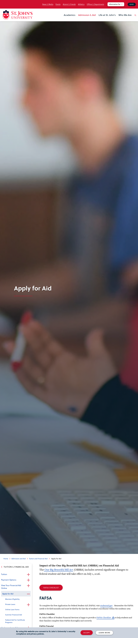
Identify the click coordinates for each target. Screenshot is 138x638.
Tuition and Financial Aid (38, 558)
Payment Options (8, 579)
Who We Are (125, 15)
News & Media (47, 4)
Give (132, 4)
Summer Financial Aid (13, 614)
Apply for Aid (7, 593)
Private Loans (10, 604)
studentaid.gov (106, 605)
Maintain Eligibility (12, 599)
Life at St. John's (107, 15)
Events (58, 4)
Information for (114, 4)
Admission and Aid (18, 558)
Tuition (4, 574)
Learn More (104, 632)
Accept (86, 632)
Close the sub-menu (28, 594)
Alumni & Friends (69, 4)
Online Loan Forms (12, 609)
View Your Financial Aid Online (11, 586)
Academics (69, 15)
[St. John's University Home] (17, 15)
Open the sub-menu (28, 574)
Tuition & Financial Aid (16, 566)
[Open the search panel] (135, 17)
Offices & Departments (95, 4)
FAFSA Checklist (51, 587)
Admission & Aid (87, 15)
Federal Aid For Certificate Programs (15, 621)
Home (5, 558)
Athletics (81, 4)
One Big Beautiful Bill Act (58, 569)
